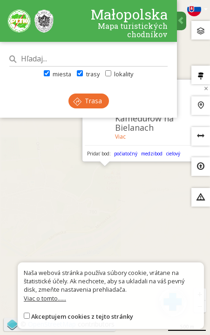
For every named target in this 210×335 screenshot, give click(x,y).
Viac (120, 137)
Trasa (87, 100)
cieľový (173, 153)
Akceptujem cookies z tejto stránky (82, 316)
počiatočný (125, 153)
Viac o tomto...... (45, 298)
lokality (119, 74)
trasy (88, 74)
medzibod (152, 153)
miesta (57, 74)
